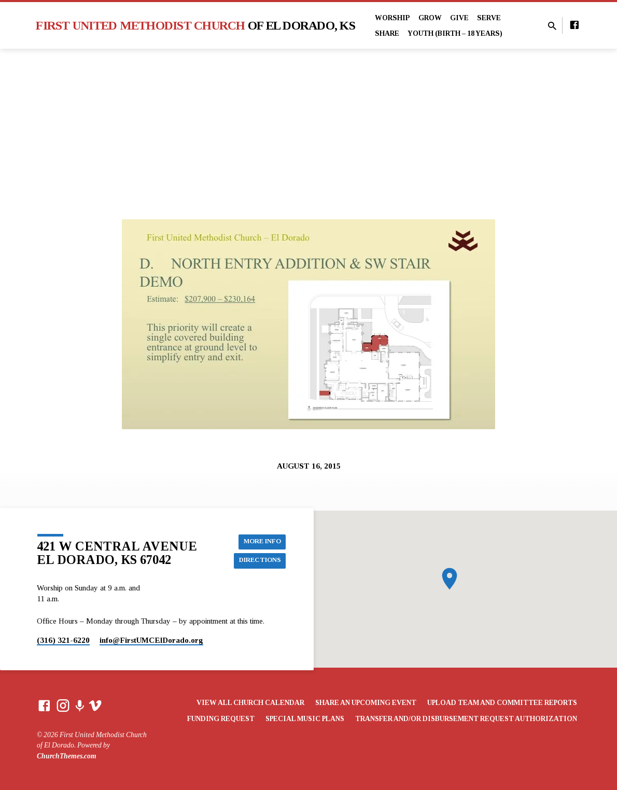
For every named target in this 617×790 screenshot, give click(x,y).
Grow (430, 18)
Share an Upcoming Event (365, 703)
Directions (257, 561)
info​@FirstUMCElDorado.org (151, 640)
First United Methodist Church (195, 25)
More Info (260, 540)
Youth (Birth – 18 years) (455, 33)
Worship (392, 18)
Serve (489, 18)
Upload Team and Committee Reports (502, 703)
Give (459, 18)
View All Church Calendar (250, 703)
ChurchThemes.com (66, 756)
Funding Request (221, 719)
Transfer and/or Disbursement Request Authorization (466, 719)
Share (387, 33)
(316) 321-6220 (63, 640)
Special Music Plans (304, 719)
